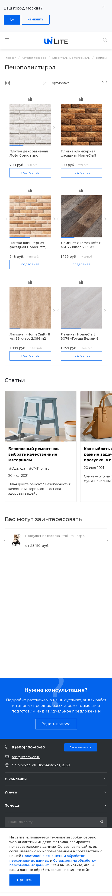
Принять (24, 880)
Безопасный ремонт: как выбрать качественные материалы (34, 454)
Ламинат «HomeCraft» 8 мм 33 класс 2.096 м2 (30, 336)
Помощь (12, 805)
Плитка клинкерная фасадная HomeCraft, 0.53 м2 (28, 247)
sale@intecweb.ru (26, 757)
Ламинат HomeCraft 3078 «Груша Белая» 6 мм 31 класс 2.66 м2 (80, 338)
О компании (16, 779)
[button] (16, 145)
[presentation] (7, 128)
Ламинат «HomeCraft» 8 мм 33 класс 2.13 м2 (81, 245)
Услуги (11, 792)
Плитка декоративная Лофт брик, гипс (29, 153)
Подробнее (30, 172)
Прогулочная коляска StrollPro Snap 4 (55, 536)
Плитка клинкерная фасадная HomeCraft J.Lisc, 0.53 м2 (78, 155)
